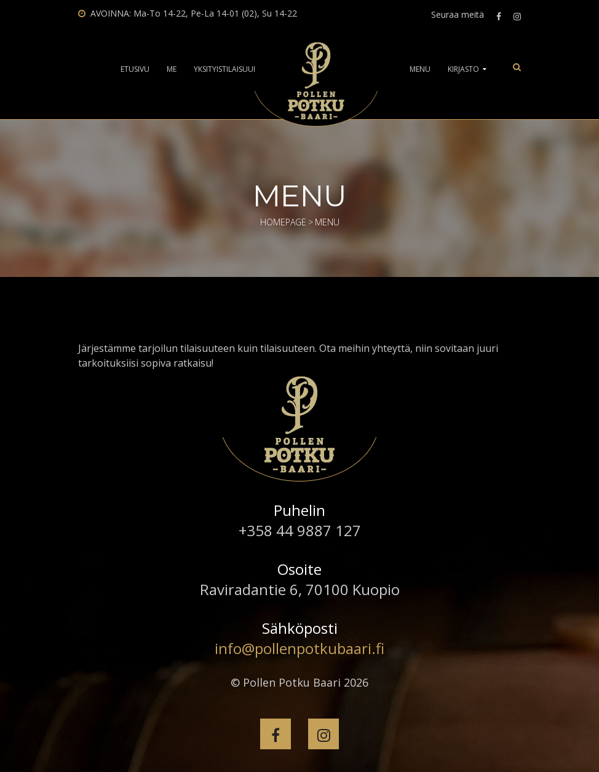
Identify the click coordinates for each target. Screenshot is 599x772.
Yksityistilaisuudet (230, 69)
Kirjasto (463, 69)
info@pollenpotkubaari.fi (299, 648)
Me (172, 69)
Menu (420, 69)
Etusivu (135, 69)
